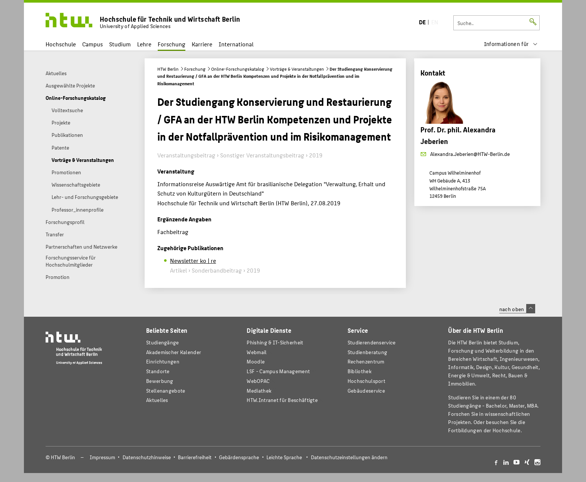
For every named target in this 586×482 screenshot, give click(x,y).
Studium (120, 44)
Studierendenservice (372, 342)
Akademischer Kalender (173, 352)
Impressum (102, 457)
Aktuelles (157, 400)
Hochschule (61, 44)
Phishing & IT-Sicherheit (275, 342)
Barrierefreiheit (195, 457)
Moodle (256, 361)
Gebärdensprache (239, 457)
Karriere (202, 44)
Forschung (171, 44)
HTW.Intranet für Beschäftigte (282, 400)
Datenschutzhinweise (147, 457)
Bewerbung (159, 381)
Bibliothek (359, 371)
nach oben (517, 309)
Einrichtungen (162, 361)
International (236, 44)
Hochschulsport (366, 381)
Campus (92, 44)
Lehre (144, 44)
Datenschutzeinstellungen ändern (349, 457)
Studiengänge (162, 342)
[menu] (511, 44)
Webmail (256, 352)
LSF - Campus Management (278, 371)
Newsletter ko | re (193, 260)
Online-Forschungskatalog (237, 68)
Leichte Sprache (284, 457)
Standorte (158, 371)
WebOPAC (258, 381)
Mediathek (259, 390)
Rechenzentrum (366, 361)
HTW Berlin (168, 68)
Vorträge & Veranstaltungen (297, 68)
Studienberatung (367, 352)
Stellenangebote (165, 390)
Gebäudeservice (366, 390)
